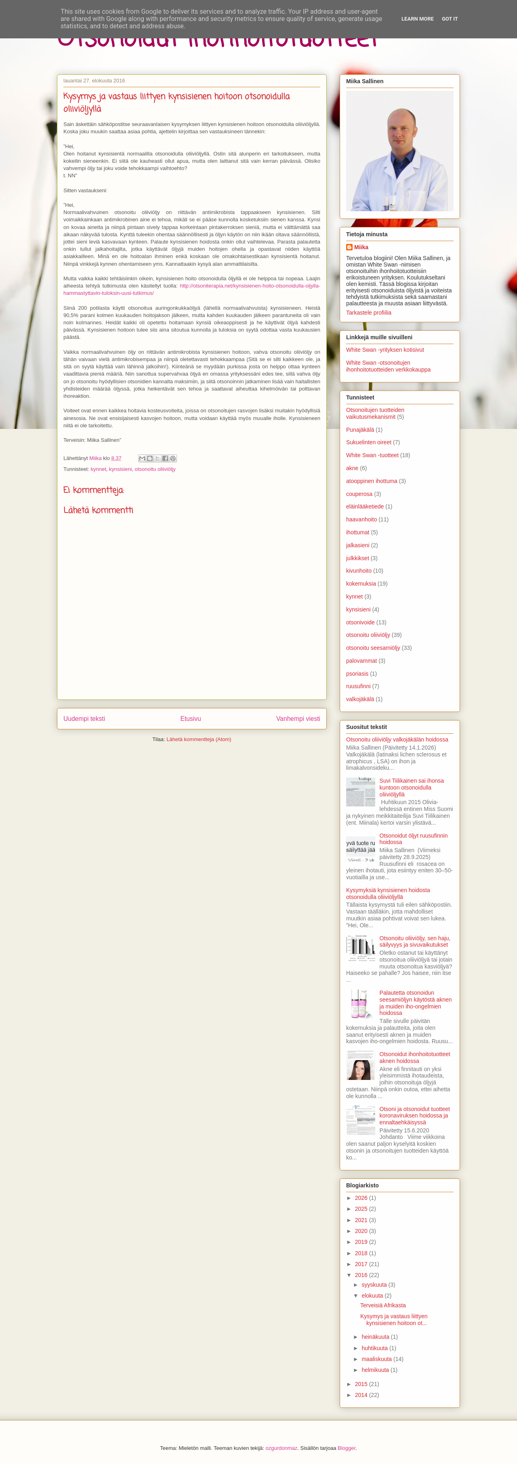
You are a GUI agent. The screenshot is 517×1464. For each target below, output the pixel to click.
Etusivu (191, 718)
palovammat (361, 660)
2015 (362, 1384)
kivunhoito (359, 570)
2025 (362, 1209)
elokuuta (373, 1295)
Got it (450, 19)
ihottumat (358, 532)
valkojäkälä (360, 699)
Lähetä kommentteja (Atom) (198, 739)
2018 (362, 1253)
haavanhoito (361, 519)
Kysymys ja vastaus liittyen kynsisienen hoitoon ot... (394, 1319)
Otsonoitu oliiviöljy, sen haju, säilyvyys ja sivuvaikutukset (415, 941)
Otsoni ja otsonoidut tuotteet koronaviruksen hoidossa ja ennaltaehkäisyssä (415, 1116)
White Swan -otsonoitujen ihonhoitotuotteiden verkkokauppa (388, 366)
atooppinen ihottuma (371, 481)
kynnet (98, 469)
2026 (362, 1198)
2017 (362, 1264)
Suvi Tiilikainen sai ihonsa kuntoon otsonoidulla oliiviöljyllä (412, 787)
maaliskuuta (377, 1359)
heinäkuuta (376, 1337)
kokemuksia (361, 583)
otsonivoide (360, 622)
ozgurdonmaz (282, 1448)
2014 (362, 1395)
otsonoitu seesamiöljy (373, 648)
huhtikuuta (375, 1348)
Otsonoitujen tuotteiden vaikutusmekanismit (375, 413)
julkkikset (357, 558)
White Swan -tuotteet (372, 455)
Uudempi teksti (84, 718)
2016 (362, 1275)
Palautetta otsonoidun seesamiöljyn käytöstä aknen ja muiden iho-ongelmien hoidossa (416, 1002)
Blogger (346, 1448)
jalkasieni (358, 545)
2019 (362, 1242)
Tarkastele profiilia (368, 312)
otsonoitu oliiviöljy (155, 469)
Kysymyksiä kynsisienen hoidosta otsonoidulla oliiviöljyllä (388, 893)
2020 (362, 1231)
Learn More (417, 19)
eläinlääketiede (365, 506)
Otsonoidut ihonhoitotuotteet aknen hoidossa (415, 1057)
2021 (362, 1220)
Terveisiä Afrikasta (383, 1305)
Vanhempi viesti (298, 718)
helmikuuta (376, 1370)
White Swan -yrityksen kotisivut (385, 350)
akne (352, 468)
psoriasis (357, 673)
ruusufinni (358, 686)
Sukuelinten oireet (368, 442)
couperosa (359, 494)
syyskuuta (374, 1284)
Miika (361, 247)
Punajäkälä (360, 429)
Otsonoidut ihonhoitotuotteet (217, 39)
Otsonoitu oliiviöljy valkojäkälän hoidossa (397, 739)
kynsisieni (120, 469)
